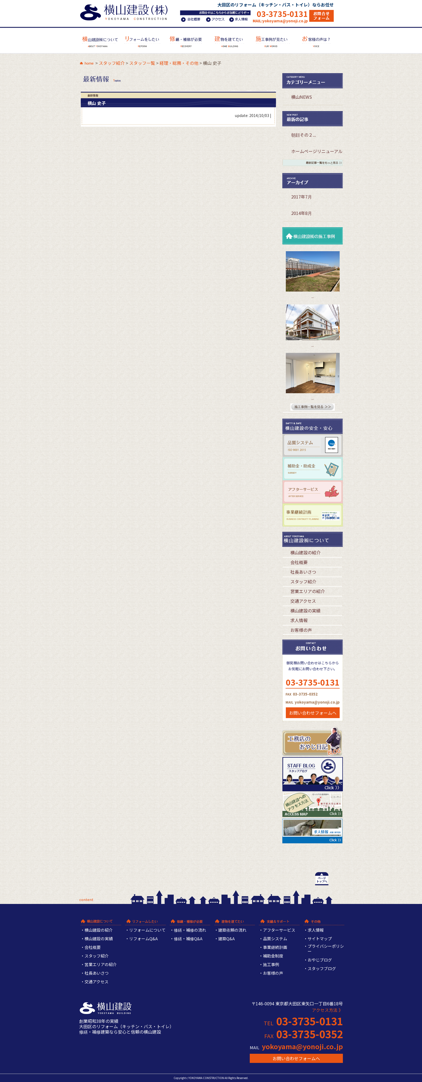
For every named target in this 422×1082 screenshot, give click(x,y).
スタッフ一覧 (142, 63)
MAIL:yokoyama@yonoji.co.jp (280, 21)
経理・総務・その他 (179, 63)
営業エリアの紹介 (307, 591)
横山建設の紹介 (305, 552)
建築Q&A (226, 938)
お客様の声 (301, 630)
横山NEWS (301, 97)
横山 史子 (96, 103)
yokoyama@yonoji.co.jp (302, 1046)
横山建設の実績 (305, 610)
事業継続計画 (275, 947)
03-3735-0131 (282, 13)
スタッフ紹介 (112, 63)
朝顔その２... (303, 135)
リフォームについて (147, 930)
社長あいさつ (303, 572)
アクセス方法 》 (327, 1010)
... (312, 296)
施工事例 (271, 964)
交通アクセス (303, 601)
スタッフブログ (322, 968)
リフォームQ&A (143, 938)
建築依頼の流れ (232, 930)
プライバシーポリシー (326, 949)
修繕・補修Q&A (188, 938)
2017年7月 (301, 196)
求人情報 (299, 620)
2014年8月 (301, 213)
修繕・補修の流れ (190, 930)
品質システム (275, 938)
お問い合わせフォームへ (312, 712)
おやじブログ (320, 960)
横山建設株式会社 (125, 11)
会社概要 (299, 562)
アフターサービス (279, 930)
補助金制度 (273, 956)
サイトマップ (320, 938)
